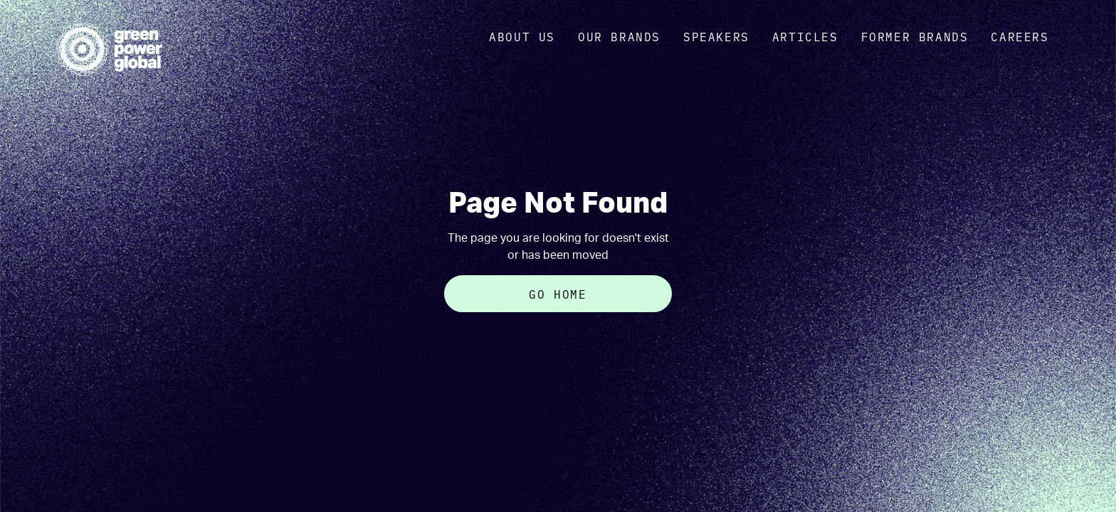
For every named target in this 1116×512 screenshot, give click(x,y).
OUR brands (619, 36)
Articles (805, 36)
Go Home (557, 294)
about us (522, 36)
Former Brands (915, 36)
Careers (1019, 36)
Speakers (716, 36)
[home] (109, 49)
